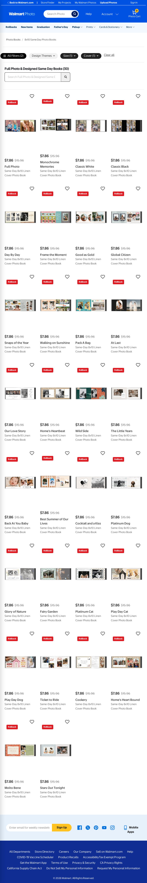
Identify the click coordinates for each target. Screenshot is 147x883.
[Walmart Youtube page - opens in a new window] (104, 827)
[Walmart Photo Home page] (22, 14)
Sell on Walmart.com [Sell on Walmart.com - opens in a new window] (109, 851)
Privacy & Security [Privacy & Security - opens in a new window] (83, 862)
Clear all (109, 55)
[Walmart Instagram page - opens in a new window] (112, 827)
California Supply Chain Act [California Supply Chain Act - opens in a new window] (24, 868)
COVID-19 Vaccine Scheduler (35, 857)
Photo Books (13, 39)
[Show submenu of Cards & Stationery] (121, 26)
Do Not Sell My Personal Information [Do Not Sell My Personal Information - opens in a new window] (69, 868)
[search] (65, 77)
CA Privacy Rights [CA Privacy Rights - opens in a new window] (111, 862)
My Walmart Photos (85, 2)
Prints (89, 27)
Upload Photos (108, 2)
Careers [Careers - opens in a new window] (64, 851)
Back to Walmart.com (20, 2)
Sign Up (62, 827)
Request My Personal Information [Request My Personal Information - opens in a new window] (118, 868)
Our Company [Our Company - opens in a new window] (82, 851)
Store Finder (47, 2)
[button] (20, 96)
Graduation (43, 27)
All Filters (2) (13, 56)
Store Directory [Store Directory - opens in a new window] (44, 851)
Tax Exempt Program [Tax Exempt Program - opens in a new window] (112, 857)
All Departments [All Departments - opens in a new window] (19, 851)
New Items (27, 27)
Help (89, 14)
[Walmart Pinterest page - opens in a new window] (96, 827)
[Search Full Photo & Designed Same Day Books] (33, 77)
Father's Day (61, 27)
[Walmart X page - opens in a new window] (88, 827)
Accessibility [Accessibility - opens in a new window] (91, 857)
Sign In (133, 2)
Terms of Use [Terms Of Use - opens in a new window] (59, 862)
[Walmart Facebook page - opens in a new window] (79, 827)
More (129, 27)
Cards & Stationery (109, 27)
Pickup (76, 27)
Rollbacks (11, 27)
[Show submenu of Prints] (94, 26)
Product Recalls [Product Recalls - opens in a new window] (68, 857)
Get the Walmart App (33, 862)
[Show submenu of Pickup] (81, 26)
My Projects (64, 2)
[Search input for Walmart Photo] (57, 14)
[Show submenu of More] (133, 26)
